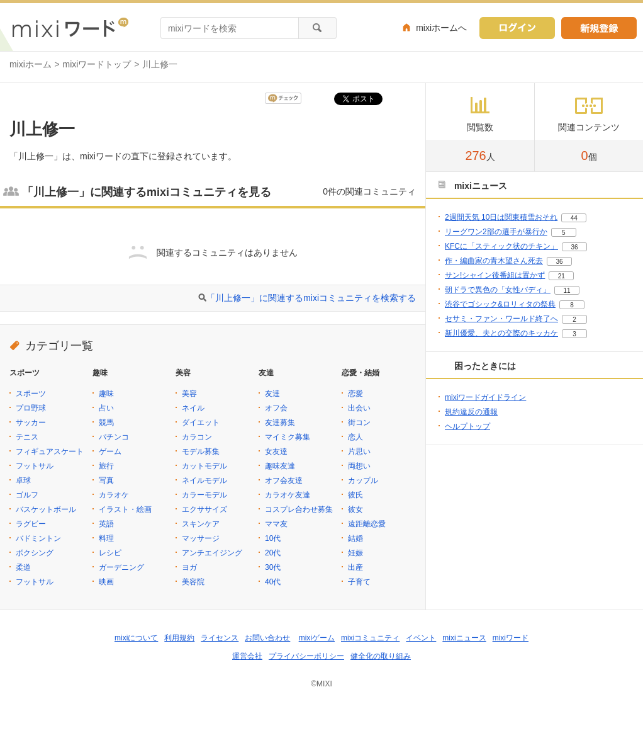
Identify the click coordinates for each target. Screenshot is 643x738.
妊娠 (355, 552)
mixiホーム (30, 64)
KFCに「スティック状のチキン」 (501, 246)
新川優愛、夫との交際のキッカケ (501, 333)
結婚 (355, 538)
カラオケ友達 (287, 495)
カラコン (197, 437)
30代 (273, 567)
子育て (359, 581)
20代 (273, 552)
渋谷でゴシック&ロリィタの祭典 (500, 304)
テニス (27, 437)
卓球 (23, 480)
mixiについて (136, 637)
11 (566, 290)
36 (574, 247)
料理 (106, 538)
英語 (106, 523)
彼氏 (355, 495)
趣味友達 (280, 466)
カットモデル (204, 466)
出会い (359, 408)
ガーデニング (121, 567)
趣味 (106, 393)
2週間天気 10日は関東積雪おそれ (501, 217)
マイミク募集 (287, 437)
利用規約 (179, 637)
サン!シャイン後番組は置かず (495, 275)
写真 (106, 480)
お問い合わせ (267, 637)
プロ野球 (31, 408)
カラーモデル (204, 495)
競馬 (106, 422)
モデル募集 (201, 451)
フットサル (34, 466)
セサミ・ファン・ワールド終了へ (501, 318)
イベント (421, 637)
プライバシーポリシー (306, 656)
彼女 (355, 509)
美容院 (193, 581)
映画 (106, 581)
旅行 (106, 466)
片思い (359, 451)
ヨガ (189, 567)
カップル (363, 480)
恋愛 (355, 393)
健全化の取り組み (380, 656)
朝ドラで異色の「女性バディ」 (498, 289)
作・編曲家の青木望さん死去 (494, 260)
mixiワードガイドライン (485, 397)
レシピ (110, 552)
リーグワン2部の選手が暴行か (496, 231)
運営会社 (247, 656)
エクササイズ (204, 509)
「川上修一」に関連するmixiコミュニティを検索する (311, 298)
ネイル (193, 408)
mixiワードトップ (97, 64)
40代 (273, 581)
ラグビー (31, 523)
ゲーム (110, 451)
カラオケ (114, 495)
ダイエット (201, 422)
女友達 (276, 451)
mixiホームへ (441, 28)
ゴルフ (27, 495)
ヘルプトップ (467, 426)
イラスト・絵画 (125, 509)
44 (574, 218)
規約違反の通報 (471, 411)
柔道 (23, 567)
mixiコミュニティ (370, 637)
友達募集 (280, 422)
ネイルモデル (204, 480)
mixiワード (510, 637)
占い (106, 408)
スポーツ (31, 393)
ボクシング (34, 552)
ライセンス (219, 637)
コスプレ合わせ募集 (299, 509)
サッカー (31, 422)
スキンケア (201, 523)
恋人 (355, 437)
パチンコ (114, 437)
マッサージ (201, 538)
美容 (189, 393)
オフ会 (276, 408)
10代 (273, 538)
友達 (272, 393)
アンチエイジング (212, 552)
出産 (355, 567)
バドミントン (38, 538)
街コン (359, 422)
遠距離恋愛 (367, 523)
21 (561, 276)
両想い (359, 466)
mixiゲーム (317, 637)
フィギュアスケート (50, 451)
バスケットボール (46, 509)
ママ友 (276, 523)
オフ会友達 (284, 480)
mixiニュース (464, 637)
